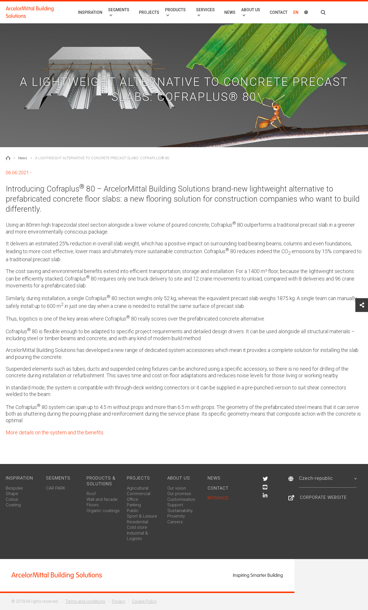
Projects (149, 12)
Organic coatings (103, 510)
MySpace (218, 498)
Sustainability (180, 510)
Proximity (176, 516)
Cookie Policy (144, 601)
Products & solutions (101, 481)
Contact (279, 12)
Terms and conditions (85, 601)
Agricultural (137, 488)
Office (132, 499)
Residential (137, 521)
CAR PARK (55, 488)
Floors (93, 504)
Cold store (137, 527)
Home (8, 158)
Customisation (181, 499)
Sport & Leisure (142, 516)
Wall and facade (102, 499)
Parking (134, 504)
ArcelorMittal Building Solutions (30, 12)
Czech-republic (327, 478)
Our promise (179, 493)
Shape (12, 493)
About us (178, 478)
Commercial (138, 493)
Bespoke (14, 488)
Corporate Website (323, 497)
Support (175, 504)
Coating (13, 504)
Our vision (176, 488)
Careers (175, 521)
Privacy (118, 601)
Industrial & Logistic (137, 536)
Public (133, 510)
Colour (12, 499)
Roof (91, 493)
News (229, 12)
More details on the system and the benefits (54, 432)
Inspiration (90, 12)
